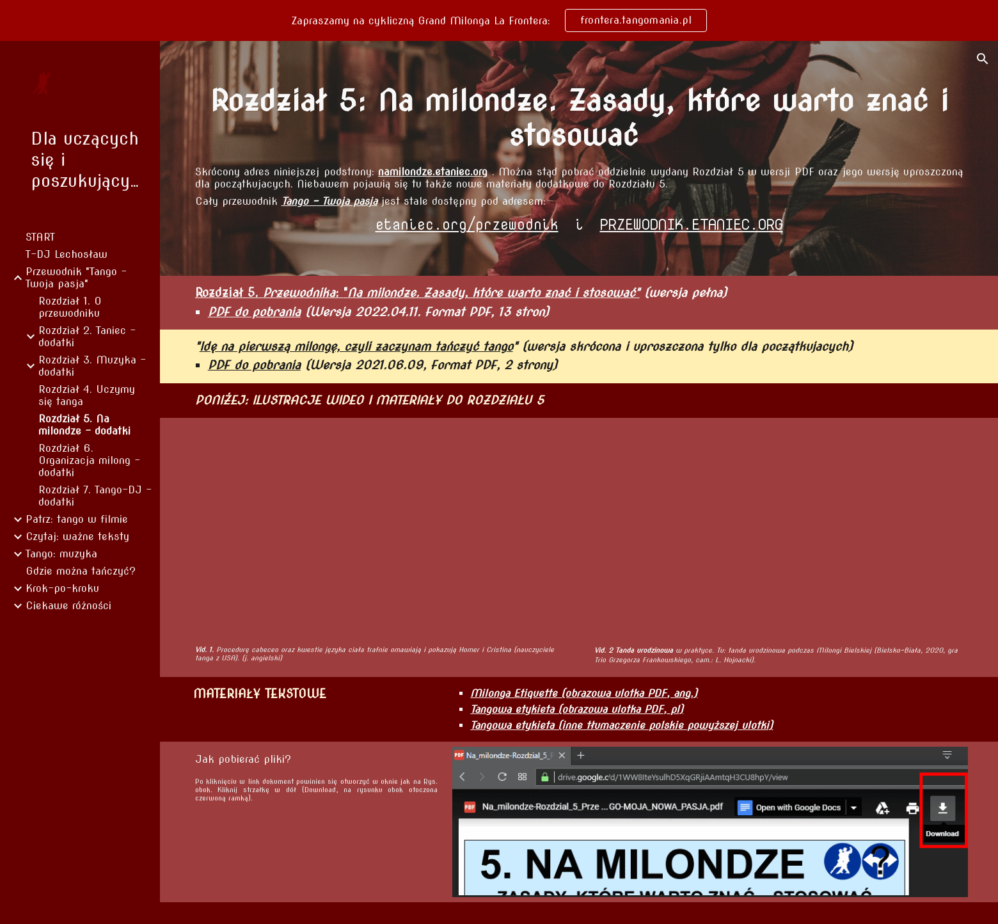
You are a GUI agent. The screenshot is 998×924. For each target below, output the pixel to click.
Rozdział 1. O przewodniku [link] (70, 307)
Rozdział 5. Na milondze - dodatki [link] (84, 425)
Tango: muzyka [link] (61, 554)
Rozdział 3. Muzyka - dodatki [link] (92, 366)
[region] (499, 20)
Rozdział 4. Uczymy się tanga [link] (86, 395)
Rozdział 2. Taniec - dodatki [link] (87, 336)
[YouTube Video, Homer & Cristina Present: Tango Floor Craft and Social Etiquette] (382, 531)
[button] (982, 59)
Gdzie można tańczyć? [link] (81, 571)
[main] (579, 118)
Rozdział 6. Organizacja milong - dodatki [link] (89, 460)
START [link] (40, 237)
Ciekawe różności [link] (68, 606)
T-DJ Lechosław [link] (66, 254)
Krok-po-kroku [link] (62, 588)
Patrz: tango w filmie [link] (77, 519)
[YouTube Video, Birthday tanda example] (776, 531)
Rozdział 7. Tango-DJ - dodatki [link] (95, 496)
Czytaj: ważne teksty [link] (77, 536)
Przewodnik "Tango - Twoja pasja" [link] (76, 278)
